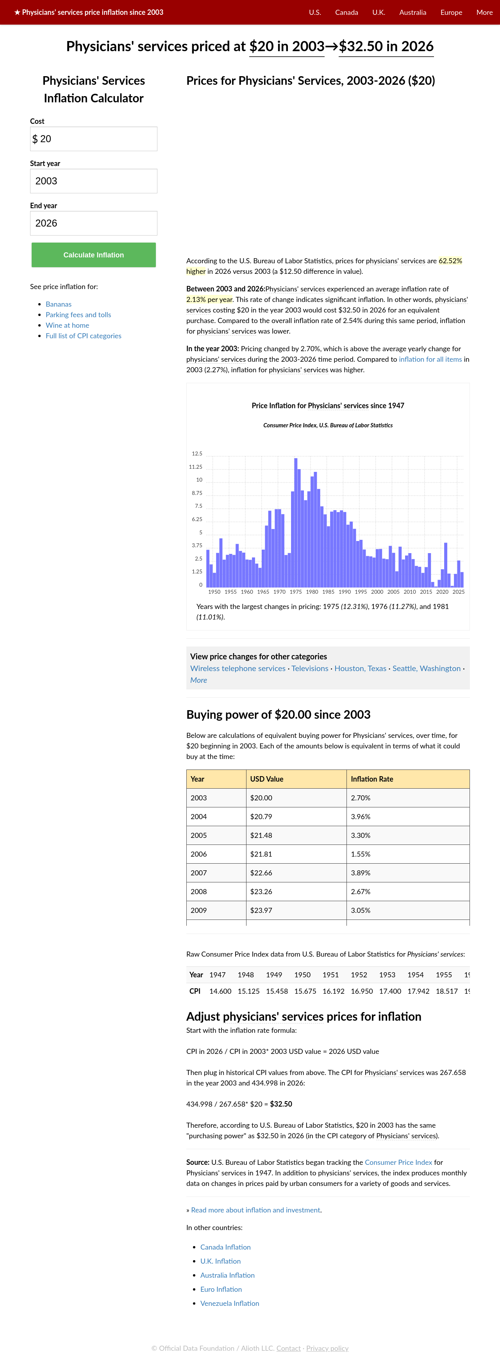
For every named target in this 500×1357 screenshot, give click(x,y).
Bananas (58, 304)
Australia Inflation (227, 1275)
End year (43, 205)
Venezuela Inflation (229, 1303)
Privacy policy (327, 1348)
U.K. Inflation (220, 1261)
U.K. (378, 12)
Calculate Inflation (93, 255)
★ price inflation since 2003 (89, 12)
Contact (289, 1348)
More (485, 12)
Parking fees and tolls (78, 314)
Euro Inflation (221, 1289)
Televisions (310, 668)
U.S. (315, 12)
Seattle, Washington (427, 668)
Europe (451, 12)
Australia (413, 12)
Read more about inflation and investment (255, 1209)
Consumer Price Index (398, 1162)
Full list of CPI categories (83, 335)
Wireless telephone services (238, 668)
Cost (37, 121)
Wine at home (67, 325)
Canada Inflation (225, 1247)
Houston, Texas (360, 668)
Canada (346, 12)
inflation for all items (430, 359)
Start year (45, 163)
